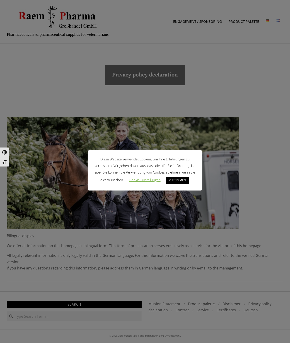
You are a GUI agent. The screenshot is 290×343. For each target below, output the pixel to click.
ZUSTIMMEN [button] (177, 180)
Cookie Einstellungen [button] (145, 180)
